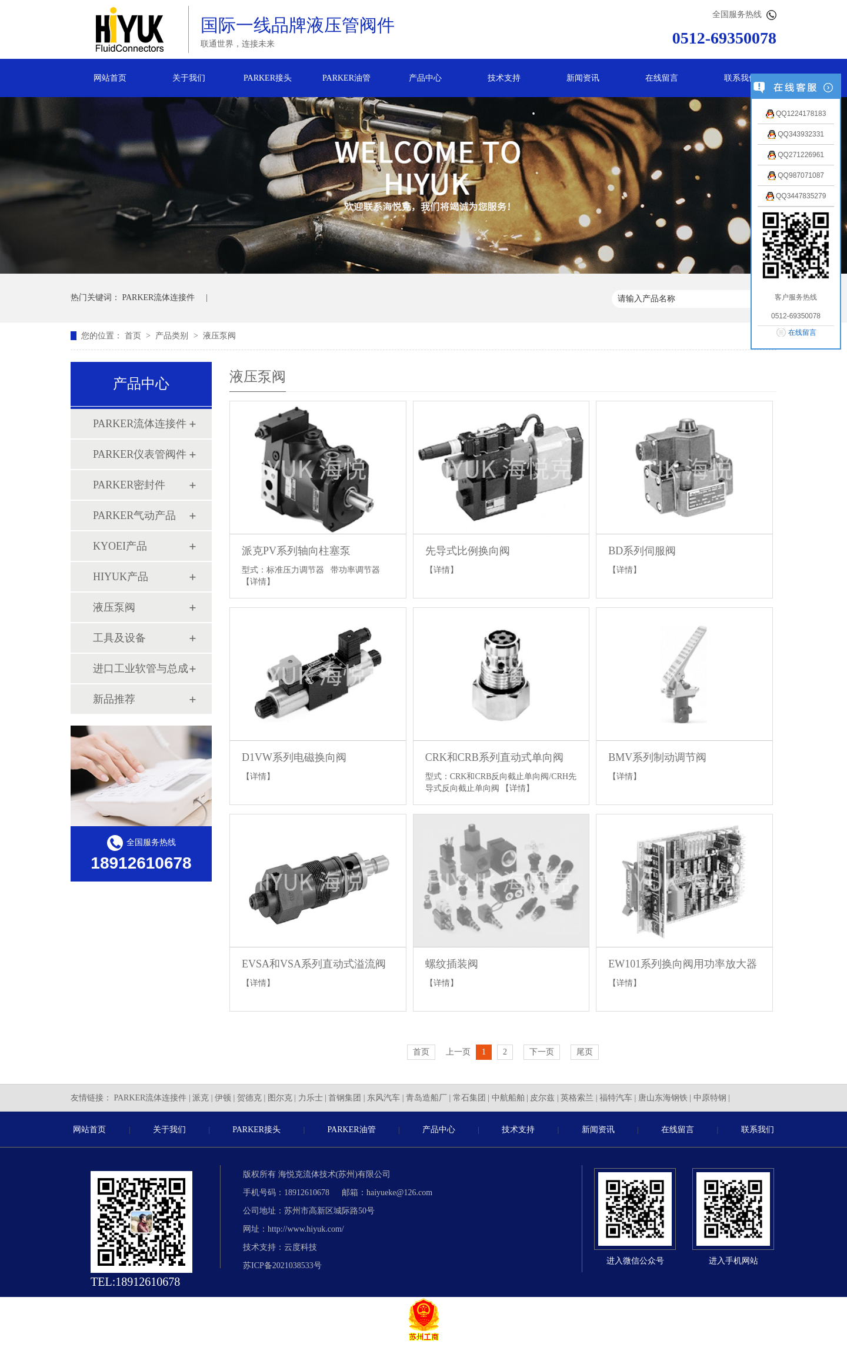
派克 (200, 1097)
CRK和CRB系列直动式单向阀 (494, 757)
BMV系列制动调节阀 (657, 757)
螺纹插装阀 (451, 964)
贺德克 (249, 1097)
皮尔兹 (542, 1097)
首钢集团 (344, 1097)
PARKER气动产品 (134, 515)
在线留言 (661, 78)
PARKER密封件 (129, 485)
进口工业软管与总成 (140, 668)
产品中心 (425, 78)
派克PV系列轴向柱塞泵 (296, 551)
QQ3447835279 (796, 196)
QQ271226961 (796, 155)
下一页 (541, 1051)
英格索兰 (577, 1097)
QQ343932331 (796, 134)
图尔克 (280, 1097)
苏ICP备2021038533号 (282, 1265)
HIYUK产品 (120, 577)
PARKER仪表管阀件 (139, 454)
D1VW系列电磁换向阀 (294, 757)
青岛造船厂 (426, 1097)
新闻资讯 (582, 78)
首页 (134, 335)
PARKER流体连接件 (158, 297)
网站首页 (110, 78)
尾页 (584, 1051)
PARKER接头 (268, 78)
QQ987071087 (796, 175)
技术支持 (504, 78)
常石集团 (469, 1097)
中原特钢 (709, 1097)
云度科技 (300, 1247)
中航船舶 (508, 1097)
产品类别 (173, 335)
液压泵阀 (114, 607)
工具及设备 (119, 638)
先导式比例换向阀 (467, 551)
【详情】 (258, 581)
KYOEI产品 (120, 546)
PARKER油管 (346, 78)
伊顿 (223, 1097)
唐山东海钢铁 (663, 1097)
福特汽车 (615, 1097)
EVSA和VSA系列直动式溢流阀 (314, 964)
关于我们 (188, 78)
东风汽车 (383, 1097)
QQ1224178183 (796, 113)
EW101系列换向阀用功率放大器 (682, 964)
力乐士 (310, 1097)
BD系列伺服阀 (642, 551)
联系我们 (740, 78)
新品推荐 (114, 699)
